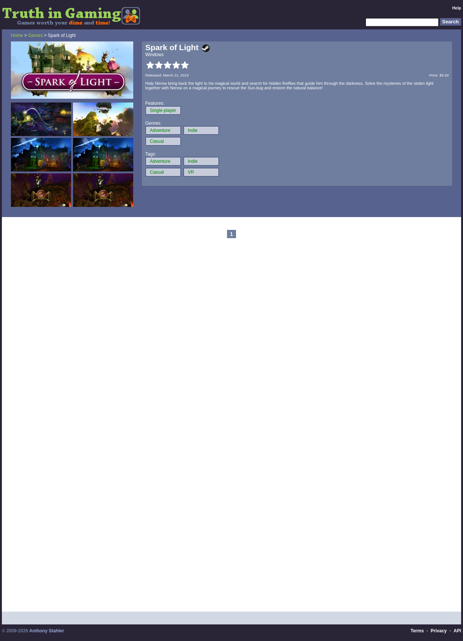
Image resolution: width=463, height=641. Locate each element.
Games (35, 35)
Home (17, 35)
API (457, 630)
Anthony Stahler (46, 630)
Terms (417, 630)
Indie (193, 130)
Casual (157, 141)
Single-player (163, 110)
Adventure (160, 130)
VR (191, 172)
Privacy (439, 630)
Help (456, 8)
